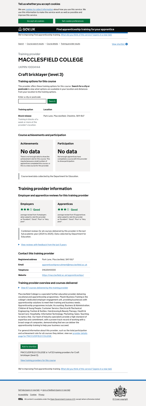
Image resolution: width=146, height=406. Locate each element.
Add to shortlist (29, 346)
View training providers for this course (38, 360)
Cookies (33, 394)
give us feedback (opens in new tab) (56, 390)
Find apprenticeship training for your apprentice (85, 29)
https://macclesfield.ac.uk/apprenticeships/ (63, 275)
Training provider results (70, 44)
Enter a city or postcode (29, 97)
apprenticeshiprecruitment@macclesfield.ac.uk (64, 264)
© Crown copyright (120, 399)
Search (21, 44)
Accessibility (23, 394)
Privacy (41, 394)
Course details (52, 44)
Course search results (35, 44)
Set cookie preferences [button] (73, 21)
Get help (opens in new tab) (29, 390)
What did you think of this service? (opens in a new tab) (86, 34)
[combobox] (32, 101)
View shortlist (120, 44)
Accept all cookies (35, 21)
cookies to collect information (39, 9)
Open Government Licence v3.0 (62, 399)
